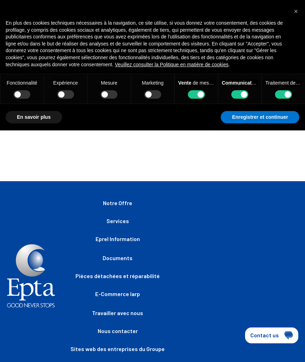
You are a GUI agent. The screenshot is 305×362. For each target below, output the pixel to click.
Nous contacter (118, 330)
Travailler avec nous (117, 312)
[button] (295, 11)
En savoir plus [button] (34, 117)
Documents (118, 257)
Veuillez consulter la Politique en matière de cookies (171, 64)
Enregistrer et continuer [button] (260, 117)
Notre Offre (117, 203)
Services (117, 220)
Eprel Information (118, 238)
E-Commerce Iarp (117, 293)
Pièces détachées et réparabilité (117, 275)
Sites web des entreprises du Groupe (118, 348)
